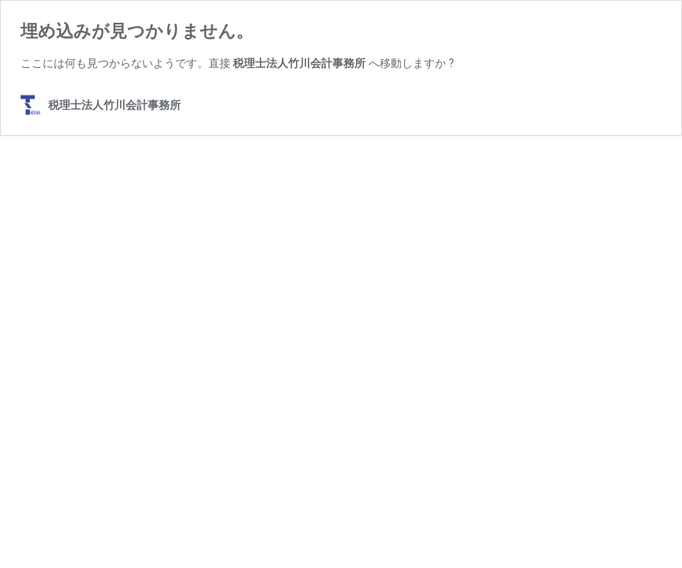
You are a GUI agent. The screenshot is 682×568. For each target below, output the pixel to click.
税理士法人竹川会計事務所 (299, 63)
